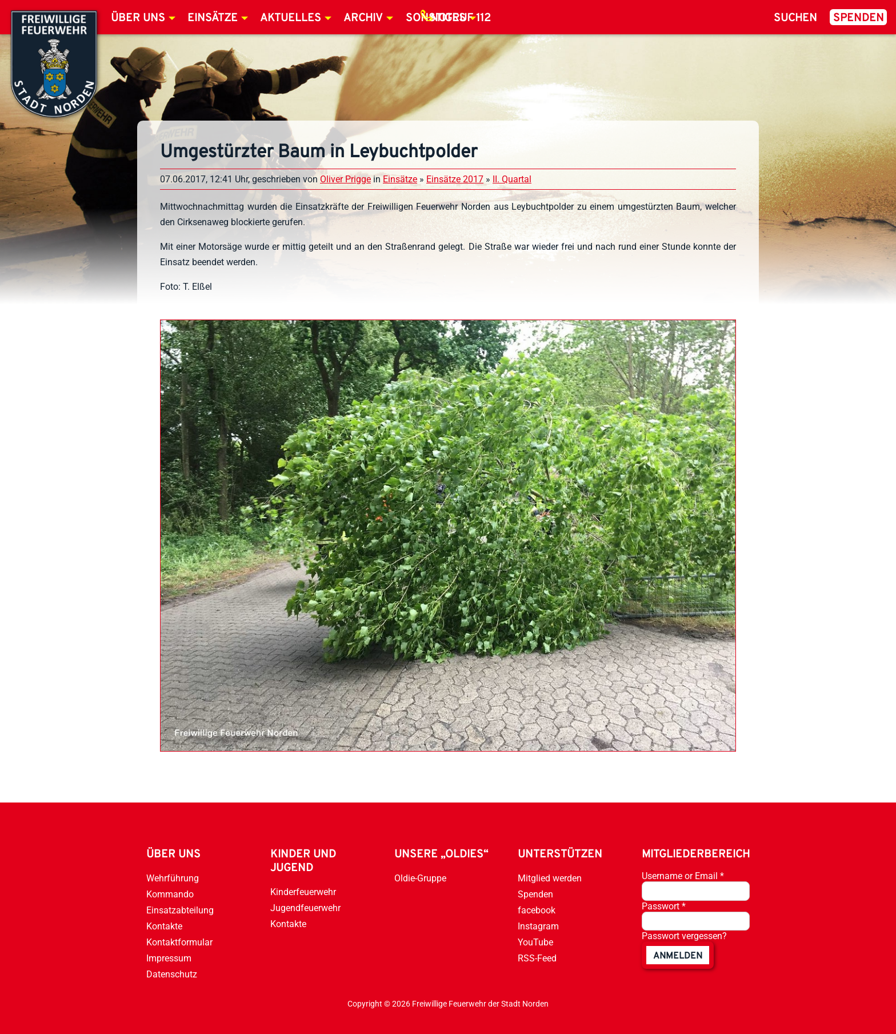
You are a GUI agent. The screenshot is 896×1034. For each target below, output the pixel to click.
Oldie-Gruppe (420, 878)
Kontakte (164, 926)
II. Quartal (512, 179)
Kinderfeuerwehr (303, 892)
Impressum (168, 958)
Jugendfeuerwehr (305, 908)
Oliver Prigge (345, 179)
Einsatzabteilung (180, 910)
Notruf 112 (460, 18)
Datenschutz (171, 974)
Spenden (858, 18)
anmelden (677, 956)
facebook (536, 910)
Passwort (664, 906)
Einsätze (212, 18)
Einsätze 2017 (454, 179)
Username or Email (683, 876)
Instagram (538, 926)
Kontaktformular (179, 942)
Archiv (363, 18)
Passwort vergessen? (684, 936)
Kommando (170, 894)
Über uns (138, 18)
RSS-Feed (537, 958)
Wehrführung (172, 878)
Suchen (795, 18)
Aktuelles (290, 18)
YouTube (535, 942)
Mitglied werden (550, 878)
